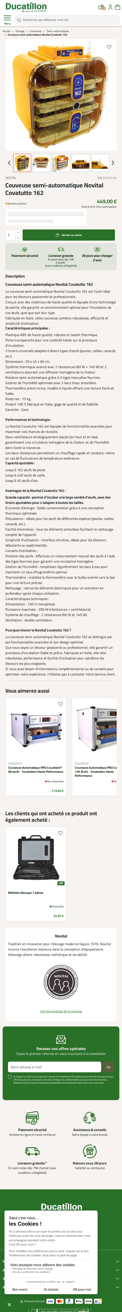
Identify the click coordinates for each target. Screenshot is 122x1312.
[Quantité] (13, 235)
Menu (7, 20)
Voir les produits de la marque (61, 1011)
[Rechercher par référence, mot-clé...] (67, 19)
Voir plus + (14, 1089)
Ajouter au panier (72, 234)
